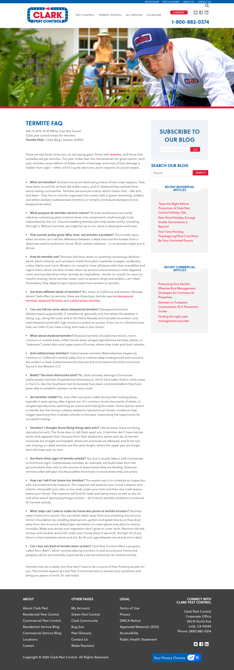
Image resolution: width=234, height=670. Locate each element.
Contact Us (204, 1)
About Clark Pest (35, 608)
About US (188, 1)
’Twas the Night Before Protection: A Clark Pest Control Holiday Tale (174, 208)
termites (115, 154)
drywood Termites (51, 300)
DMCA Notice (130, 620)
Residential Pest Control (41, 614)
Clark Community (84, 620)
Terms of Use (129, 608)
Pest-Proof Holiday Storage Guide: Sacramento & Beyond (176, 221)
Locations (154, 15)
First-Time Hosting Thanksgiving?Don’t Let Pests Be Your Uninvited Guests (178, 235)
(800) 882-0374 (200, 631)
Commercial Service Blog (42, 632)
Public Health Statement (138, 639)
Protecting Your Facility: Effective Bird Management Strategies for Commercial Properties (177, 290)
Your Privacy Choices (169, 657)
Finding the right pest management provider (173, 318)
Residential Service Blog (41, 626)
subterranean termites (85, 300)
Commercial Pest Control (42, 620)
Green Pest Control (85, 614)
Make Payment (82, 645)
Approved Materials (135, 626)
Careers (28, 645)
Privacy (125, 614)
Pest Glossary (171, 1)
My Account (152, 1)
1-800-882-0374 (190, 22)
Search (200, 172)
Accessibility (129, 632)
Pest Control (85, 15)
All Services (134, 15)
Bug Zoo (77, 626)
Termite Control (110, 15)
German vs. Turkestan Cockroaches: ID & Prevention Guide (178, 306)
